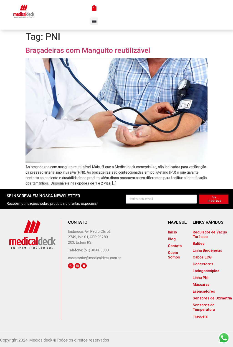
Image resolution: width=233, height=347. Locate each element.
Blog (172, 239)
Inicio (172, 232)
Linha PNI (200, 278)
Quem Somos (174, 255)
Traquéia (200, 316)
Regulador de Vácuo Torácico (210, 234)
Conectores (203, 264)
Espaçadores (204, 291)
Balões (199, 243)
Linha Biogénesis (207, 250)
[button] (94, 21)
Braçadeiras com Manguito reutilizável (87, 50)
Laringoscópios (206, 271)
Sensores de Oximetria (212, 298)
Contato (175, 246)
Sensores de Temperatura (204, 307)
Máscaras (201, 284)
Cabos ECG (202, 257)
